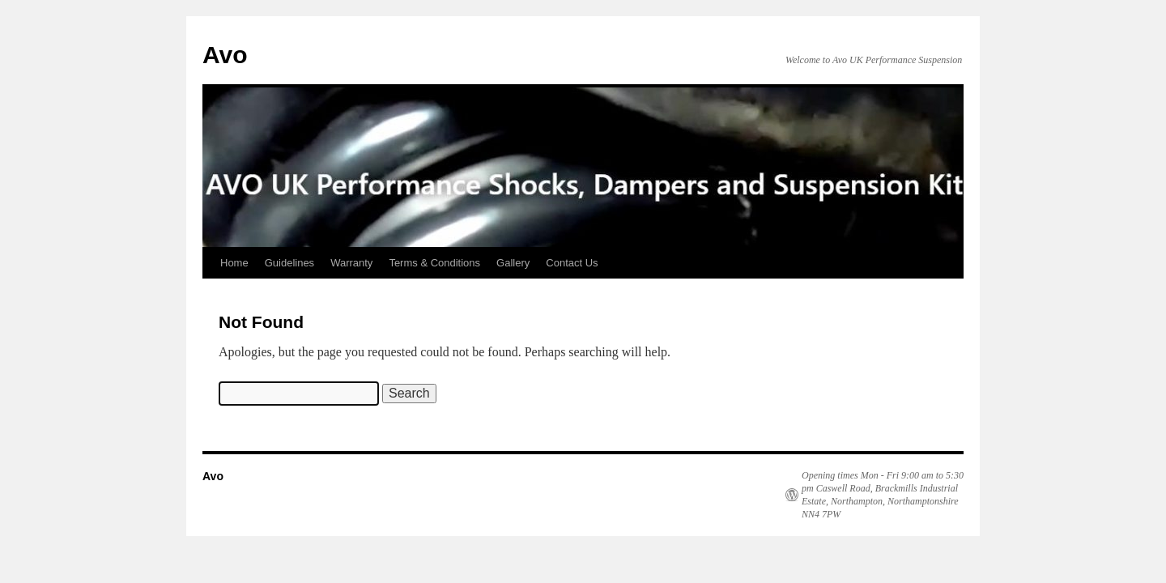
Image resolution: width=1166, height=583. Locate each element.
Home (234, 263)
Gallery (513, 263)
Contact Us (572, 263)
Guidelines (289, 263)
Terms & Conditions (434, 263)
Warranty (351, 263)
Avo (225, 54)
